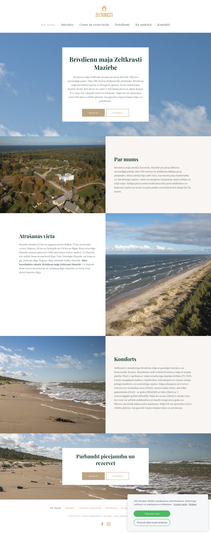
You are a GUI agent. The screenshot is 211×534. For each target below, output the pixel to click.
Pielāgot (192, 504)
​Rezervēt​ (93, 113)
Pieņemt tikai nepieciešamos (152, 522)
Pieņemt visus (152, 513)
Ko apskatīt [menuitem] (144, 25)
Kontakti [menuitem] (164, 25)
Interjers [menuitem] (67, 25)
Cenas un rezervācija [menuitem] (94, 25)
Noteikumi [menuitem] (122, 25)
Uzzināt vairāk (180, 504)
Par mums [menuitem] (48, 25)
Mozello (107, 516)
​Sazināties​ (117, 113)
